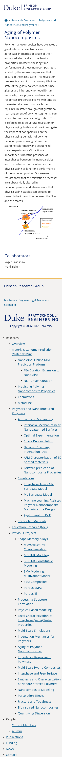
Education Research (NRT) (30, 527)
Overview (18, 344)
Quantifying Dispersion (34, 713)
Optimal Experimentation (41, 435)
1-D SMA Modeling (36, 555)
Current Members (24, 725)
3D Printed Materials (32, 521)
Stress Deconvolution (38, 441)
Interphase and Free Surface (37, 673)
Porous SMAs (33, 588)
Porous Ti (30, 594)
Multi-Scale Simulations (34, 630)
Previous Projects (24, 533)
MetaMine (25, 403)
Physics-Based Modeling (35, 610)
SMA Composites (35, 582)
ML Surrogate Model (38, 494)
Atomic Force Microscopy (35, 419)
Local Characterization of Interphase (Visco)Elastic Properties (35, 620)
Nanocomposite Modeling (36, 690)
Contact (11, 755)
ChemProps (26, 397)
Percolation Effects (31, 696)
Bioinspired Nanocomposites (38, 707)
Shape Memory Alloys (33, 539)
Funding (11, 743)
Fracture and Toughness (34, 701)
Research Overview (23, 20)
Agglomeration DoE (37, 515)
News (10, 749)
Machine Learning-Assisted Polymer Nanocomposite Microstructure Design (42, 504)
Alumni (17, 731)
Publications (14, 737)
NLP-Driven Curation (38, 381)
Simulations (26, 478)
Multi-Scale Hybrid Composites (39, 667)
